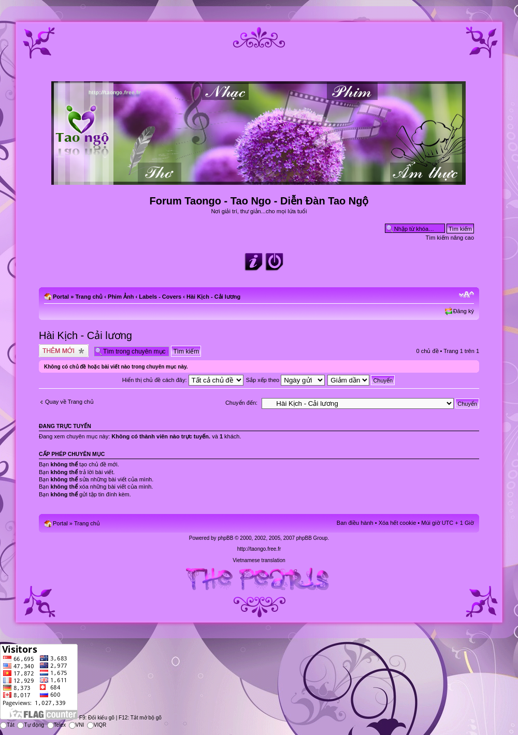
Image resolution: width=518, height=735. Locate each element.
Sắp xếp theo (285, 380)
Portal (61, 296)
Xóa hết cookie (397, 523)
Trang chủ (89, 296)
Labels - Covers (160, 296)
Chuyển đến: (241, 403)
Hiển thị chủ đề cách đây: (182, 380)
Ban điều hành (355, 523)
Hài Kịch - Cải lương (213, 296)
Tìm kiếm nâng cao (450, 237)
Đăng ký (463, 311)
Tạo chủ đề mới (64, 350)
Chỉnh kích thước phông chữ (466, 294)
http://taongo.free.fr (259, 549)
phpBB (225, 538)
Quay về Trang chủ (69, 402)
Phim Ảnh (121, 296)
